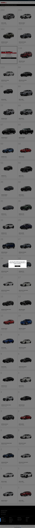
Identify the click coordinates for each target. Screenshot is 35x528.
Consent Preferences (0, 520)
